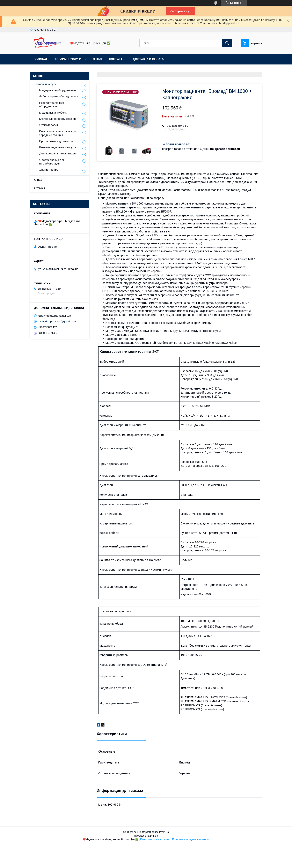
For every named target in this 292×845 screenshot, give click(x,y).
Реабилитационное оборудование (51, 104)
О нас (97, 59)
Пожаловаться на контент (155, 839)
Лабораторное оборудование (58, 96)
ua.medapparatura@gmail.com (57, 321)
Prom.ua (164, 832)
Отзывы (39, 188)
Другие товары (49, 169)
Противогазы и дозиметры (56, 141)
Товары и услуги (67, 59)
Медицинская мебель (53, 112)
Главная (40, 59)
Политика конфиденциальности (190, 839)
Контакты (117, 59)
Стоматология (48, 124)
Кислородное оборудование (57, 118)
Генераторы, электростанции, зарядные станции (58, 133)
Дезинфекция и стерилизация (58, 153)
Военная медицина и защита (57, 147)
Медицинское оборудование (57, 90)
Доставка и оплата (148, 59)
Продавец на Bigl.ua (146, 835)
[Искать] (227, 43)
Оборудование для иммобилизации (52, 161)
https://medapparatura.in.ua (54, 315)
